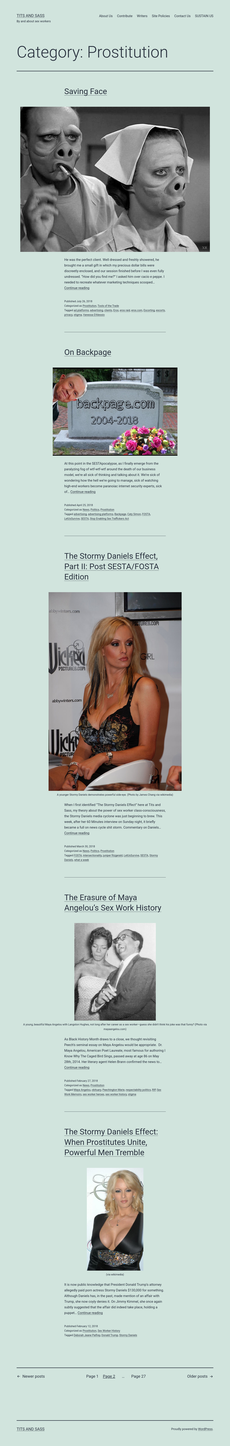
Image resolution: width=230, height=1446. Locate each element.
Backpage (120, 514)
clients (108, 310)
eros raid (125, 310)
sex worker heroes (93, 1094)
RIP (154, 1089)
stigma (78, 314)
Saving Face (85, 91)
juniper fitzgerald (113, 855)
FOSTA (146, 514)
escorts (160, 310)
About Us (106, 16)
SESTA (85, 518)
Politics (94, 509)
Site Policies (161, 16)
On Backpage (87, 352)
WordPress (205, 1429)
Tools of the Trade (108, 305)
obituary (96, 1089)
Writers (142, 16)
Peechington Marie (113, 1089)
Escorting (149, 310)
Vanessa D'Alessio (94, 314)
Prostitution (89, 305)
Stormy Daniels (128, 1335)
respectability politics (138, 1089)
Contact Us (182, 16)
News (86, 509)
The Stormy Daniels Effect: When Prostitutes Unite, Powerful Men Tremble (111, 1142)
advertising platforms (100, 514)
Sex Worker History (109, 1330)
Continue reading (76, 288)
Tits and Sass (31, 15)
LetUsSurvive (72, 518)
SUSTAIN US (204, 16)
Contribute (125, 16)
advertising (96, 310)
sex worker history (116, 1094)
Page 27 (138, 1376)
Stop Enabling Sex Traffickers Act (109, 518)
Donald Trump (109, 1335)
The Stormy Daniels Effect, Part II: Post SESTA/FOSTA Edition (111, 566)
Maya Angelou (82, 1089)
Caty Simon (134, 514)
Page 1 (92, 1376)
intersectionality (92, 855)
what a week (81, 859)
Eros (116, 310)
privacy (68, 314)
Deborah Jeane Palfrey (87, 1335)
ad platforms (81, 310)
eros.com (136, 310)
